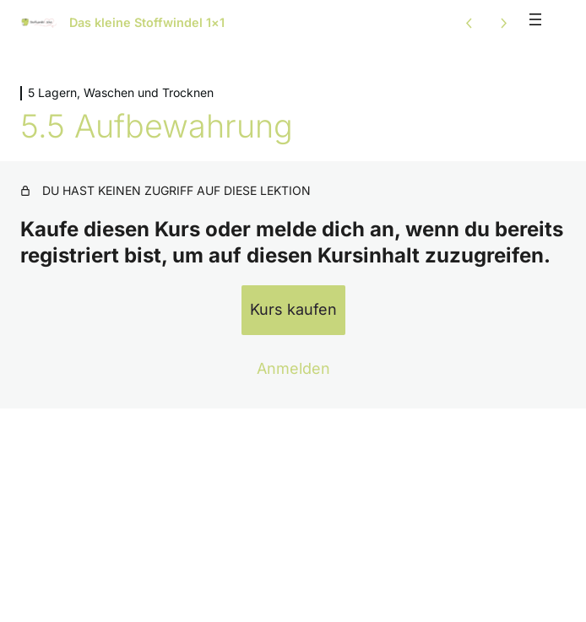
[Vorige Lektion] (469, 23)
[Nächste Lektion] (503, 23)
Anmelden (293, 368)
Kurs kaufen (293, 309)
